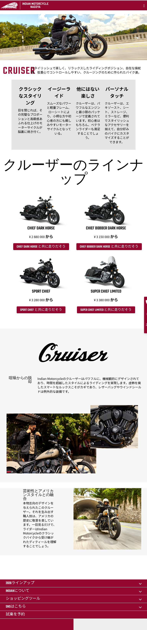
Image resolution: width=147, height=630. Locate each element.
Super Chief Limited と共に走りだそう (106, 310)
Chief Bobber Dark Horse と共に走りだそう (109, 246)
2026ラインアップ (20, 583)
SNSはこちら (16, 607)
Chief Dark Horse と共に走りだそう (41, 246)
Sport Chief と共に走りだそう (41, 310)
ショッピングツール (23, 599)
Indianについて (17, 591)
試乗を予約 (15, 614)
